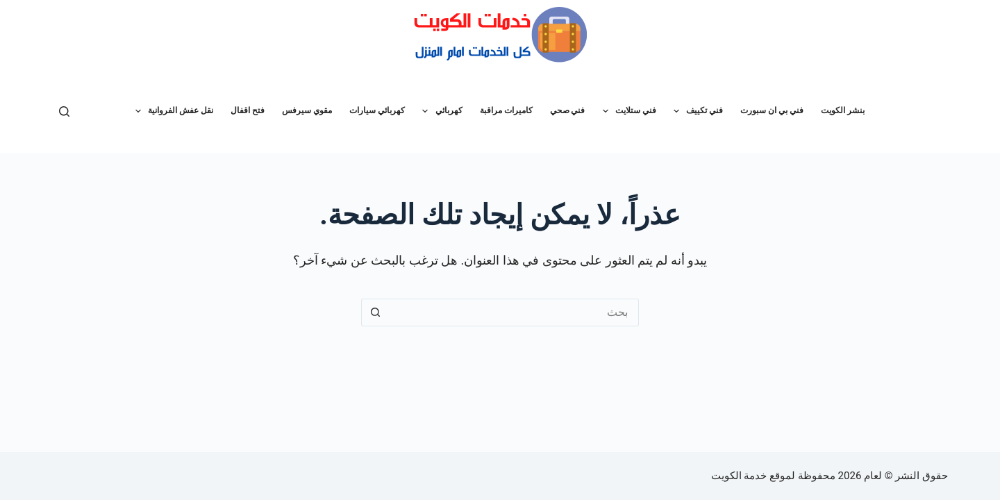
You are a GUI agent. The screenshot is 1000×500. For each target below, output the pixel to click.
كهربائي (439, 111)
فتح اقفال (248, 110)
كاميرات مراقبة (506, 110)
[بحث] (64, 111)
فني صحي (567, 110)
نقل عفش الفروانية (171, 111)
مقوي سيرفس (307, 110)
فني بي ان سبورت (771, 110)
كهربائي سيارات (377, 110)
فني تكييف (695, 111)
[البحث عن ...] (514, 312)
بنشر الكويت (843, 110)
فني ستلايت (626, 111)
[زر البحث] (375, 312)
